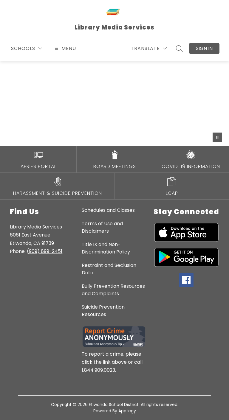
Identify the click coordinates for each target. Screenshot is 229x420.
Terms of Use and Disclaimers (102, 227)
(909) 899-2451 (44, 251)
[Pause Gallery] (217, 137)
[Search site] (179, 48)
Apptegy (127, 411)
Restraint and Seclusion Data (109, 269)
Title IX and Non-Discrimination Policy (106, 248)
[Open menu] (64, 48)
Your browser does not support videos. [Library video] (114, 103)
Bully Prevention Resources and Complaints (113, 290)
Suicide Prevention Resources (103, 311)
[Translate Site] (148, 48)
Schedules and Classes (108, 210)
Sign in (204, 48)
